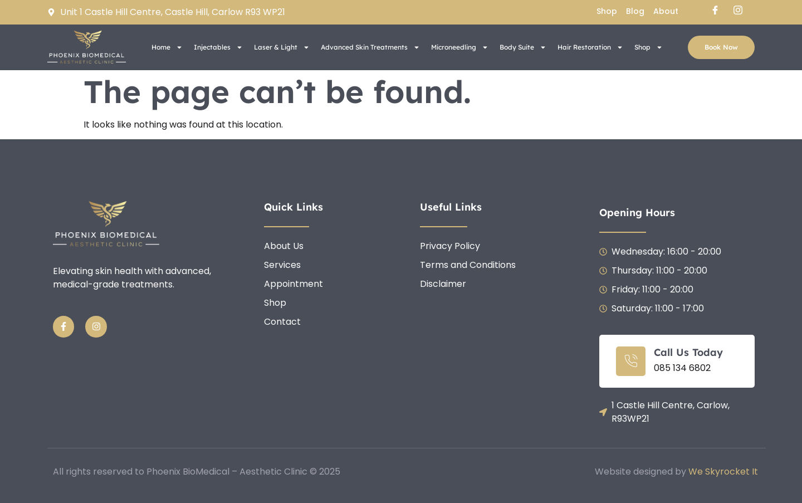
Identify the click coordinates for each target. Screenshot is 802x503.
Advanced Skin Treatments (370, 47)
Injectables (218, 47)
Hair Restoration (590, 47)
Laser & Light (282, 47)
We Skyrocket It (723, 471)
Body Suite (523, 47)
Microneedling (459, 47)
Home (167, 47)
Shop (648, 47)
